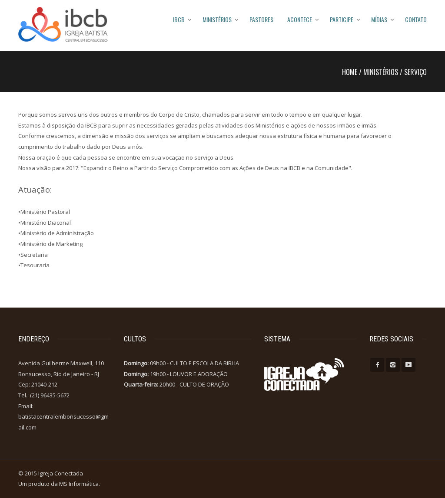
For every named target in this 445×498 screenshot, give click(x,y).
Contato (416, 19)
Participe (341, 19)
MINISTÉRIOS (217, 19)
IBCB (179, 19)
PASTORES (261, 19)
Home (349, 72)
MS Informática (79, 484)
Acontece (299, 19)
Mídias (379, 19)
